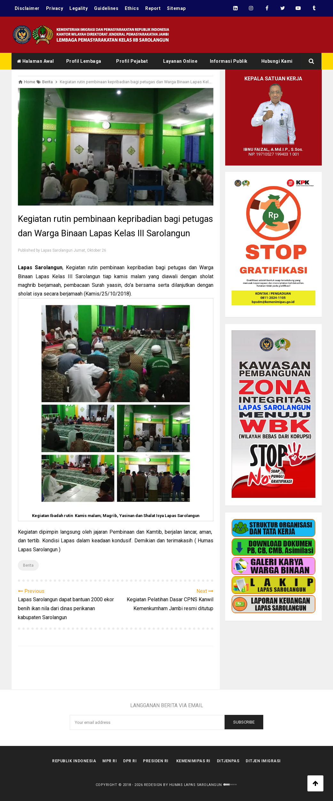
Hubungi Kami (277, 61)
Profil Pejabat (132, 61)
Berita (28, 565)
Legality (78, 8)
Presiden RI (156, 761)
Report (153, 8)
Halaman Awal (35, 61)
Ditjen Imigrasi (263, 761)
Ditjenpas (228, 761)
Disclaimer (27, 8)
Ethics (132, 8)
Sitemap (176, 8)
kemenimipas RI (193, 761)
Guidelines (106, 8)
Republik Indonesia (74, 761)
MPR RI (109, 761)
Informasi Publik (229, 61)
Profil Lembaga (83, 61)
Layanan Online (180, 61)
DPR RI (130, 761)
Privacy (54, 8)
